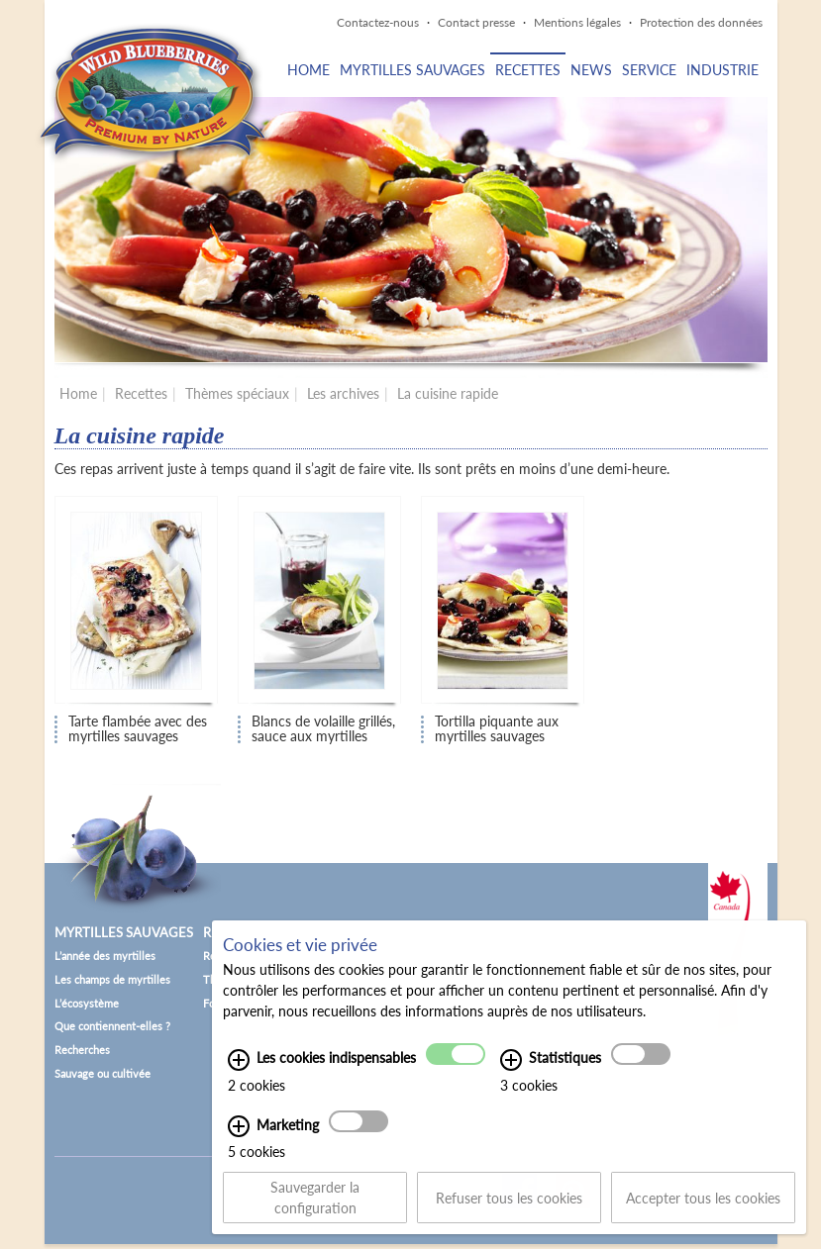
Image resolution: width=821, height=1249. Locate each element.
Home (308, 69)
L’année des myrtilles (104, 955)
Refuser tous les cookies (509, 1206)
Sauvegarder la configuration (314, 1205)
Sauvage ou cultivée (102, 1073)
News (591, 69)
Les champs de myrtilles (112, 979)
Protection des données (701, 22)
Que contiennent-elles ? (112, 1025)
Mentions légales (577, 22)
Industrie (722, 69)
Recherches (82, 1049)
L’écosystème (86, 1003)
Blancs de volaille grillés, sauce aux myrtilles (323, 729)
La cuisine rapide (447, 393)
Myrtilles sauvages (412, 69)
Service (649, 69)
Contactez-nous (378, 22)
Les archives (343, 393)
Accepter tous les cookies (703, 1206)
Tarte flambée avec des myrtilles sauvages (137, 729)
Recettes (528, 69)
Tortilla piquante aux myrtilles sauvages (497, 729)
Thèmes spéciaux (237, 393)
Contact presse (476, 22)
